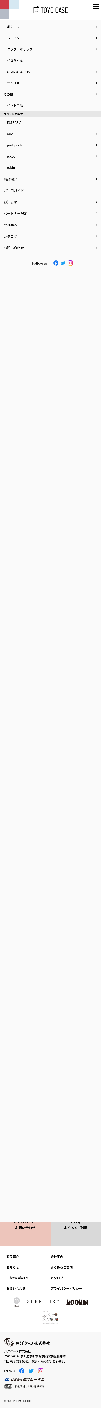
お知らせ (12, 1267)
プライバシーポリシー (66, 1288)
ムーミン (13, 38)
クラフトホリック (19, 49)
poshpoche (15, 145)
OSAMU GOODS (18, 71)
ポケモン (13, 26)
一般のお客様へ (17, 1277)
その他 (8, 94)
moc (10, 133)
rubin (11, 167)
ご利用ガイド (14, 190)
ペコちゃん (15, 60)
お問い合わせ (15, 1288)
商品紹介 (12, 1256)
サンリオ (13, 83)
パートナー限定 (15, 213)
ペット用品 (15, 105)
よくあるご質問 (62, 1267)
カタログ (57, 1277)
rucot (11, 156)
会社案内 (57, 1256)
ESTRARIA (14, 122)
